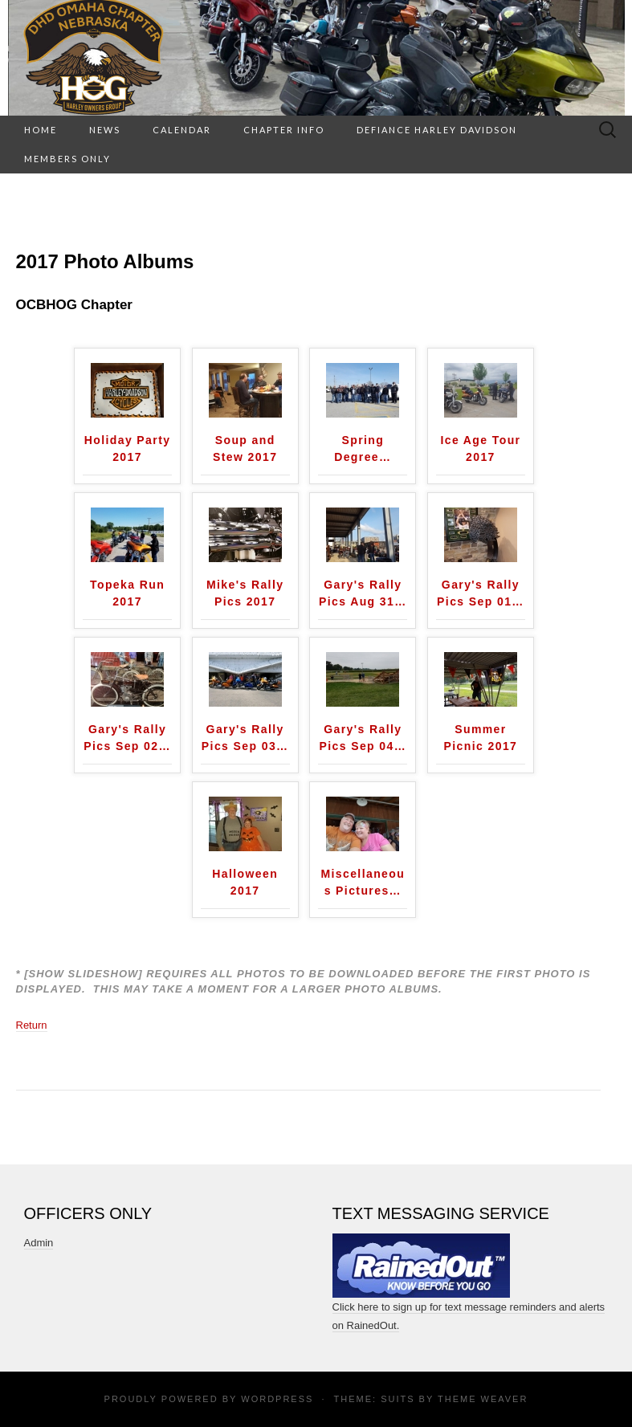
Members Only (67, 158)
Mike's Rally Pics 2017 (244, 593)
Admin (39, 1243)
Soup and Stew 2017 (245, 448)
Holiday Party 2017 (127, 448)
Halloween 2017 (245, 882)
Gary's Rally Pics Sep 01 (480, 593)
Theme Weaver (483, 1399)
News (104, 129)
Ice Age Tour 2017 (480, 448)
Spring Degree (362, 448)
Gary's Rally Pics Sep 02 (127, 737)
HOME (40, 129)
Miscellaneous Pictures (362, 882)
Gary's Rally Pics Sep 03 (245, 737)
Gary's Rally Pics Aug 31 (363, 593)
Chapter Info (283, 129)
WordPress (277, 1399)
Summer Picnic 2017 (481, 737)
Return (31, 1025)
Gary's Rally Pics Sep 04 (362, 737)
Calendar (182, 129)
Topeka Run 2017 (127, 593)
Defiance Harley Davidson (437, 129)
